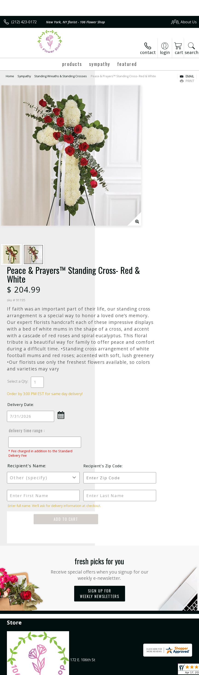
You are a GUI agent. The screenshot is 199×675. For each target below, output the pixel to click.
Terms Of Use (92, 670)
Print (187, 81)
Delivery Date (115, 263)
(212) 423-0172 (24, 21)
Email (187, 76)
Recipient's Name (121, 325)
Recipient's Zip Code (168, 325)
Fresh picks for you (99, 427)
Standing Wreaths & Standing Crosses (60, 76)
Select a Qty (112, 240)
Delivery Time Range (119, 290)
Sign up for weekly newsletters (99, 452)
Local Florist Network (151, 670)
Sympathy (24, 76)
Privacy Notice (119, 670)
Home (10, 76)
